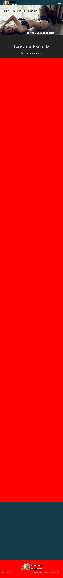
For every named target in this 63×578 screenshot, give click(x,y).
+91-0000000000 (34, 53)
